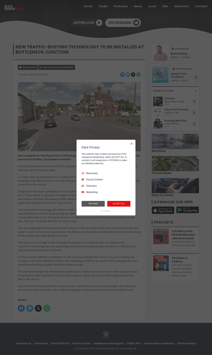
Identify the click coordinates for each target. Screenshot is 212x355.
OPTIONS (93, 203)
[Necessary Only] (131, 143)
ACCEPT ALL (119, 203)
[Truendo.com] (106, 211)
